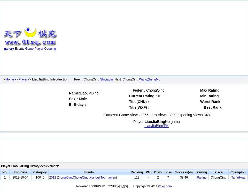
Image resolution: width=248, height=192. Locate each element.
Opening (50, 48)
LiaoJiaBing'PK (156, 126)
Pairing (201, 177)
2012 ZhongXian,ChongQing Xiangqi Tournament (83, 177)
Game (29, 48)
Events (20, 48)
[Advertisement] (129, 39)
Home (10, 79)
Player (39, 48)
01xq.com (165, 186)
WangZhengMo (149, 79)
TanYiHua (238, 177)
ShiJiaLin (106, 79)
